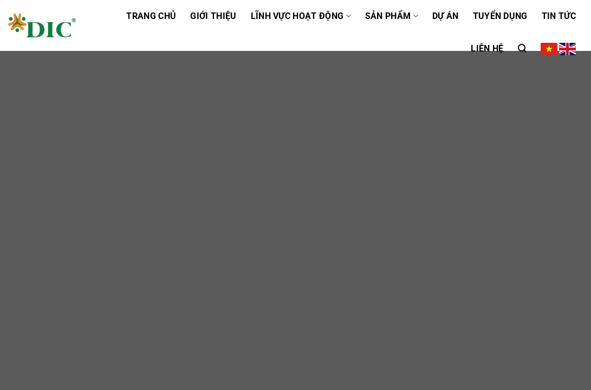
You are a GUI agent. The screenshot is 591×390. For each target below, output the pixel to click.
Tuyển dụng (500, 16)
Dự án (445, 16)
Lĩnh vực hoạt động (301, 16)
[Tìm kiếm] (522, 48)
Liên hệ (487, 48)
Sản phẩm (391, 16)
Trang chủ (151, 16)
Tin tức (559, 16)
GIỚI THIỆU (213, 16)
